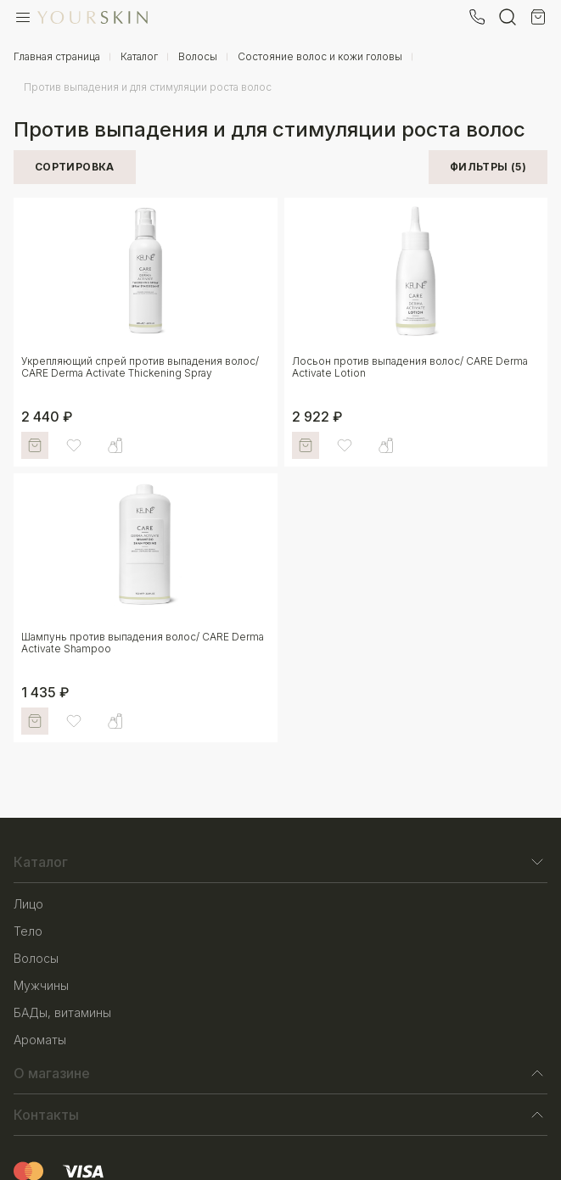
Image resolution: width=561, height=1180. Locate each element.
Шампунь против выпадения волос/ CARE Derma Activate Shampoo (142, 642)
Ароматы (40, 1039)
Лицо (28, 904)
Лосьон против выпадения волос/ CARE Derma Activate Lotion (410, 367)
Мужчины (41, 985)
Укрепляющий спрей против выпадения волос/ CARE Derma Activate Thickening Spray (140, 367)
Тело (28, 931)
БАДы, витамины (62, 1012)
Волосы (36, 958)
